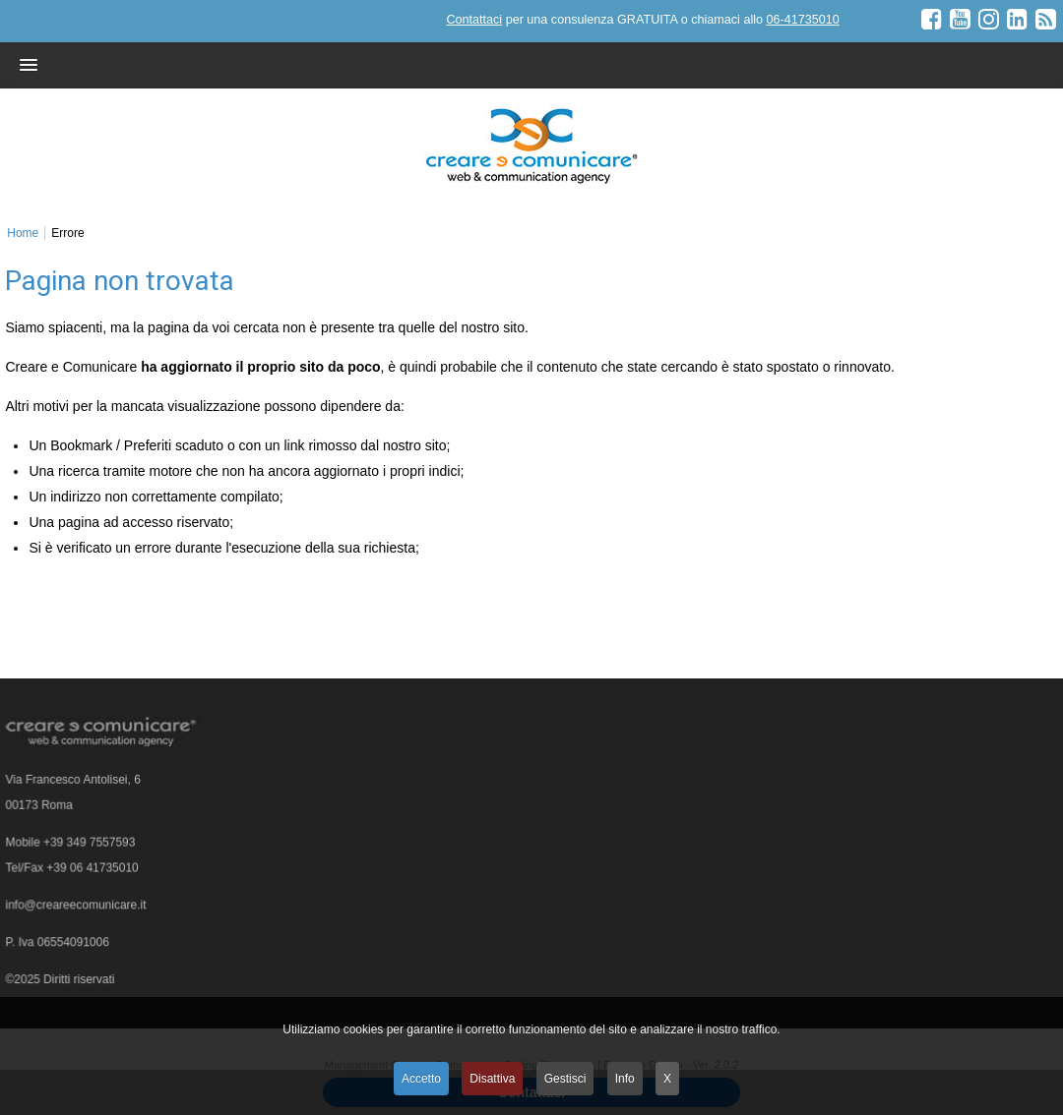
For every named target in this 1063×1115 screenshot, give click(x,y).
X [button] (667, 1079)
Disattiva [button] (492, 1079)
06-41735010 (802, 20)
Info (625, 1079)
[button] (493, 65)
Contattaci (474, 20)
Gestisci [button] (565, 1079)
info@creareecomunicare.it (77, 907)
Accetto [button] (421, 1079)
